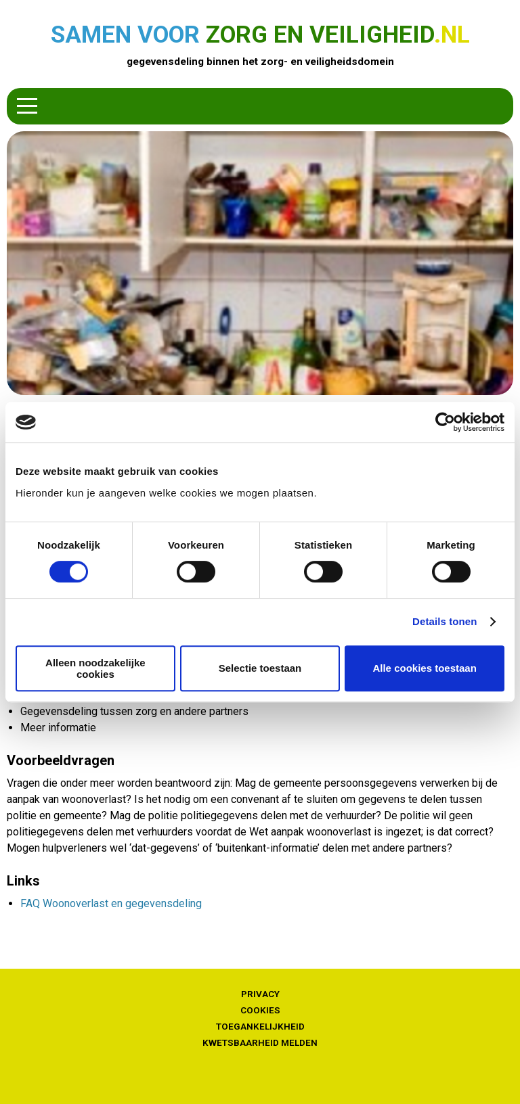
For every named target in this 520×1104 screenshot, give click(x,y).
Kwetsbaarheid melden (260, 1042)
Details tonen (444, 621)
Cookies (260, 1010)
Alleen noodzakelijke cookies (95, 668)
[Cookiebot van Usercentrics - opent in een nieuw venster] (445, 422)
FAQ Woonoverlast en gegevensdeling (111, 903)
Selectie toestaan (260, 668)
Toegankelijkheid (260, 1026)
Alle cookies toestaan (424, 668)
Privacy (260, 993)
